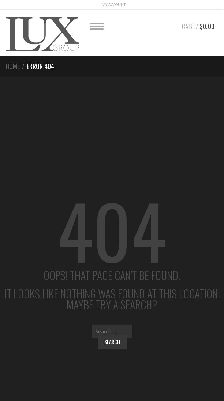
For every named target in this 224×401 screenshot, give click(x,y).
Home (12, 66)
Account (114, 4)
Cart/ (198, 25)
